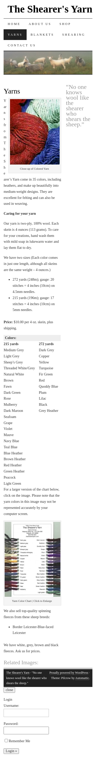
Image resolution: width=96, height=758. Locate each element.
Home (14, 24)
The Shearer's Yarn (50, 9)
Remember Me (17, 741)
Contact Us (22, 45)
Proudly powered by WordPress (68, 672)
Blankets (42, 34)
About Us (40, 24)
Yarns (15, 34)
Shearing (73, 34)
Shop (65, 24)
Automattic (82, 678)
